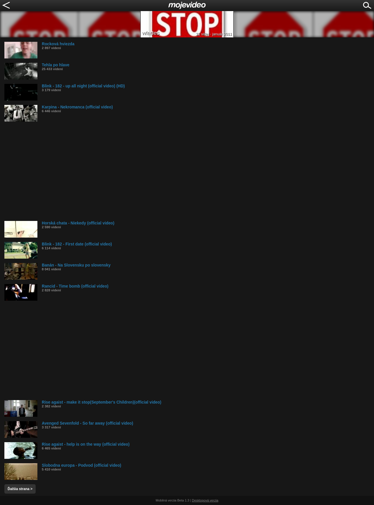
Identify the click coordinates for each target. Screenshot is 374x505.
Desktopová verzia (205, 500)
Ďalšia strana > (20, 489)
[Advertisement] (179, 171)
